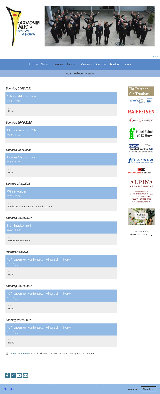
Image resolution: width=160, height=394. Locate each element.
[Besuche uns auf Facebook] (7, 376)
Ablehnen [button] (133, 389)
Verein (45, 64)
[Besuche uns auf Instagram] (13, 376)
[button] (61, 104)
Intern (155, 56)
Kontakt (114, 64)
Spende (100, 64)
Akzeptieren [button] (148, 389)
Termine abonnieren (19, 353)
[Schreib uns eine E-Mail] (25, 376)
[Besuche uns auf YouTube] (19, 376)
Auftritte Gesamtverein (80, 73)
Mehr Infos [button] (9, 389)
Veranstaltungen (65, 64)
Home (33, 64)
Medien (86, 64)
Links (127, 64)
